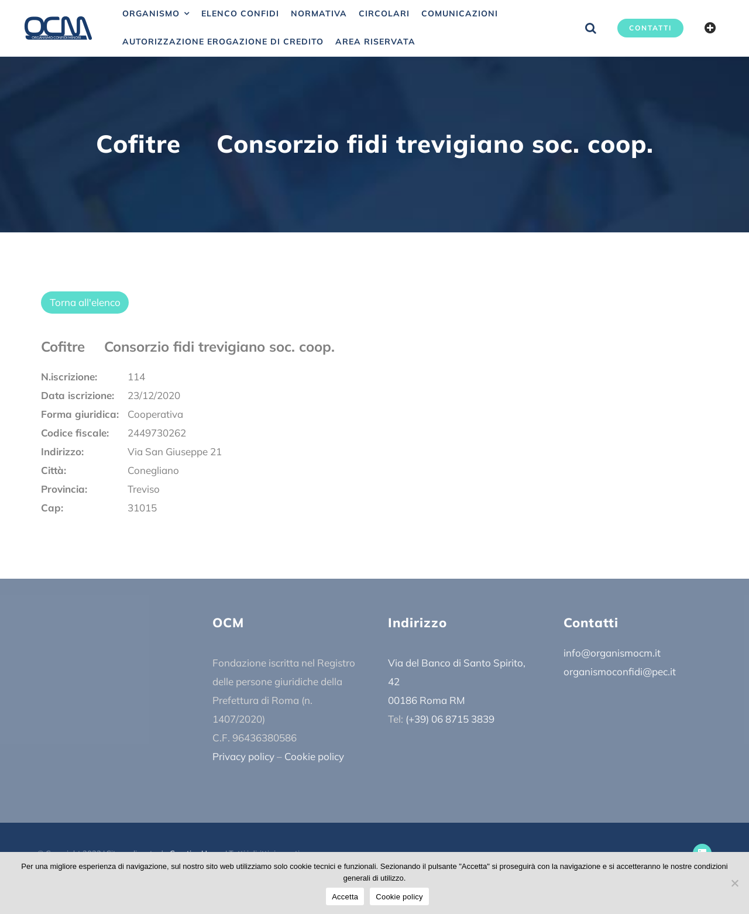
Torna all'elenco (85, 302)
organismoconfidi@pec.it (620, 671)
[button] (590, 28)
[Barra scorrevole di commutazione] (710, 28)
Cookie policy (314, 756)
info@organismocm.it (612, 653)
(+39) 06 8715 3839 (450, 719)
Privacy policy (243, 756)
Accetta (345, 896)
